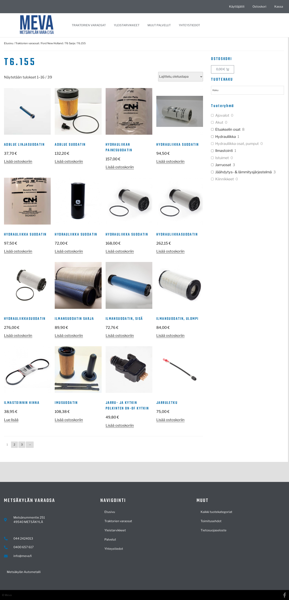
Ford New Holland (52, 43)
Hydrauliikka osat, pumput (237, 143)
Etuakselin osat (227, 129)
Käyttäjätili (237, 6)
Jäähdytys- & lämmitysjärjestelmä (243, 172)
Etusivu (8, 43)
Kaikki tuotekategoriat (216, 512)
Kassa (278, 6)
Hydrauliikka (225, 136)
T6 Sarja (70, 43)
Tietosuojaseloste (213, 530)
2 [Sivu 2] (14, 444)
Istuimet (222, 158)
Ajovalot (222, 115)
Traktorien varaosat (89, 25)
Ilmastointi (224, 150)
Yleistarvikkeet (126, 25)
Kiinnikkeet (224, 179)
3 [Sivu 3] (22, 444)
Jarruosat (223, 165)
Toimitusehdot (211, 521)
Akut (219, 122)
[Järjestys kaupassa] (180, 76)
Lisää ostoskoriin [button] (18, 161)
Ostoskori (259, 6)
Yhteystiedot (189, 25)
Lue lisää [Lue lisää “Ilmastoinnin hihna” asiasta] (11, 420)
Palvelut (110, 539)
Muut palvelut (159, 25)
